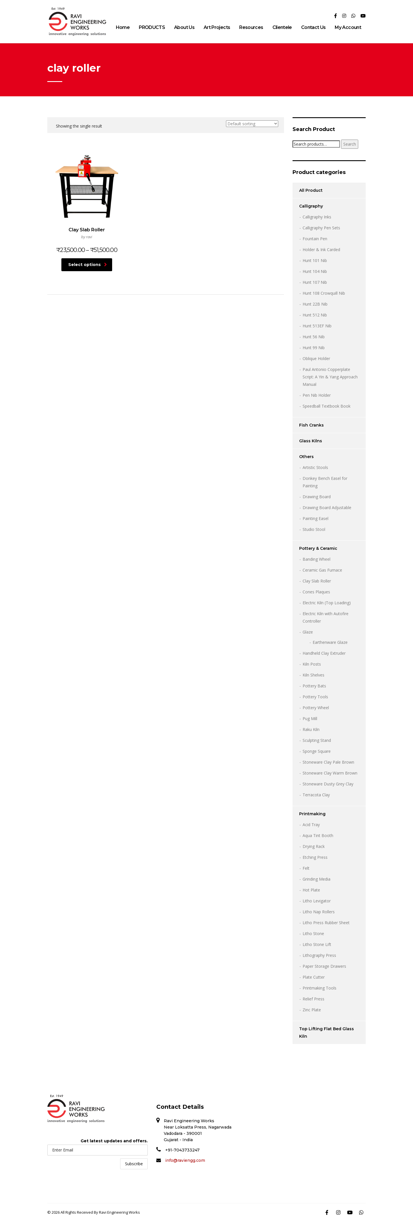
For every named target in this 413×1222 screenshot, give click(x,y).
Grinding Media (316, 879)
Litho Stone (313, 933)
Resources (251, 27)
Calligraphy (311, 206)
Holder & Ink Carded (321, 249)
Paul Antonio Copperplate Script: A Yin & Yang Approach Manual (330, 377)
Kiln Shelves (313, 675)
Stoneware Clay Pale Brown (328, 762)
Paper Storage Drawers (324, 966)
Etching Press (315, 857)
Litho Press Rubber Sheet (326, 922)
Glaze (308, 632)
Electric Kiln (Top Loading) (327, 602)
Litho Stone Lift (317, 944)
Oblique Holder (316, 358)
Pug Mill (310, 718)
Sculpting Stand (317, 740)
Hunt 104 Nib (315, 271)
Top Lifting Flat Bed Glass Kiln (326, 1032)
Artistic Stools (315, 467)
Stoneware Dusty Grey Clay (328, 784)
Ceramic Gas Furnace (322, 570)
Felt (306, 868)
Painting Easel (315, 518)
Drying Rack (314, 846)
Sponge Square (317, 751)
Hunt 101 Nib (315, 260)
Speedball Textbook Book (326, 406)
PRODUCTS (152, 27)
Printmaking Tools (319, 988)
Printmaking (312, 813)
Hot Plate (311, 890)
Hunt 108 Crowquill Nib (324, 293)
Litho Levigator (317, 901)
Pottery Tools (315, 696)
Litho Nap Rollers (319, 911)
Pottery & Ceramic (318, 548)
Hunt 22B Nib (315, 304)
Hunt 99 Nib (314, 347)
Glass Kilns (310, 440)
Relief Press (313, 999)
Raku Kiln (311, 729)
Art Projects (217, 27)
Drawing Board (317, 496)
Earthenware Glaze (330, 642)
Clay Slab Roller (317, 581)
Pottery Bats (314, 686)
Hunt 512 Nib (315, 315)
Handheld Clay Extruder (324, 653)
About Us (184, 27)
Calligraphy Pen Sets (321, 227)
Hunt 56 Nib (314, 336)
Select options (87, 264)
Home (123, 27)
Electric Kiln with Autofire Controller (325, 617)
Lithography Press (319, 955)
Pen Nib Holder (317, 395)
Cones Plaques (316, 592)
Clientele (282, 27)
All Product (311, 190)
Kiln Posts (312, 664)
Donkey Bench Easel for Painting (325, 482)
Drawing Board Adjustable (327, 507)
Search (349, 144)
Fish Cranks (311, 425)
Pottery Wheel (316, 707)
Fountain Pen (315, 238)
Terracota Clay (316, 794)
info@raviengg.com (185, 1160)
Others (306, 456)
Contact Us (313, 27)
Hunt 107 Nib (315, 282)
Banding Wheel (316, 559)
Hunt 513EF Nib (317, 326)
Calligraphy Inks (317, 217)
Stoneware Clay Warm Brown (330, 773)
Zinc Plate (312, 1009)
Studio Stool (314, 529)
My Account (348, 27)
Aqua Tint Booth (318, 835)
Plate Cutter (314, 977)
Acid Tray (311, 824)
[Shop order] (252, 123)
